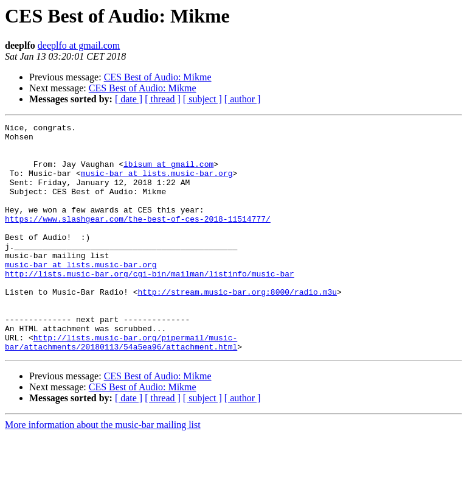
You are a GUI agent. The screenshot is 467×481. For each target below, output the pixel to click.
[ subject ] (202, 99)
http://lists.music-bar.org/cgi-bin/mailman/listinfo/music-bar (149, 304)
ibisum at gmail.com (168, 172)
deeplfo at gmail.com (79, 45)
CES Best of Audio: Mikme (158, 77)
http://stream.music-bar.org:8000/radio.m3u (237, 326)
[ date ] (128, 99)
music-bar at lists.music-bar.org (157, 183)
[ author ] (242, 99)
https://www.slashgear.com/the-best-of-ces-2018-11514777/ (138, 238)
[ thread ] (163, 99)
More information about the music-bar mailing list (103, 470)
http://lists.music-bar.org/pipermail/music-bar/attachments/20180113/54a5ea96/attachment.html (121, 387)
